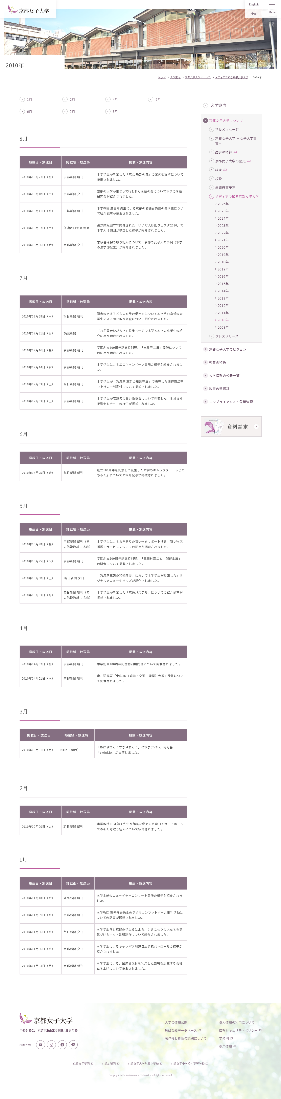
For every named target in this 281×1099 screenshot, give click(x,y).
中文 (254, 14)
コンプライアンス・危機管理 (231, 401)
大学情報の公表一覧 (224, 375)
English (254, 4)
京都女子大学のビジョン (228, 349)
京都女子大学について (226, 120)
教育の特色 (217, 362)
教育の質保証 (219, 388)
